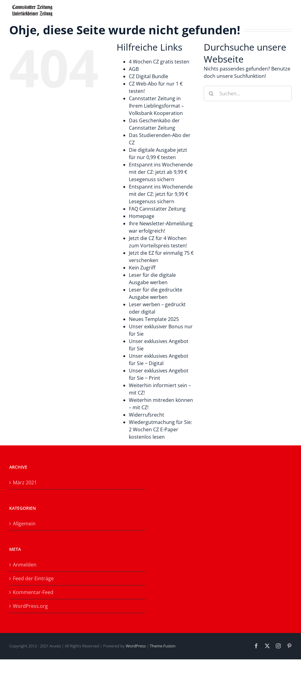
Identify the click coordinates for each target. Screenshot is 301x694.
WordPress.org (30, 606)
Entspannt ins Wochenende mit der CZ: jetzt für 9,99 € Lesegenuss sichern (161, 194)
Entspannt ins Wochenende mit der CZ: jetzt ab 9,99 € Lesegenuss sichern (161, 172)
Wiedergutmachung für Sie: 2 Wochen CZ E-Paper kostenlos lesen (160, 429)
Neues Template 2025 (154, 319)
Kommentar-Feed (33, 592)
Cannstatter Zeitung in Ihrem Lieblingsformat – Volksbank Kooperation (156, 105)
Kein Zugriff (142, 267)
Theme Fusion (163, 646)
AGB (134, 69)
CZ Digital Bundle (148, 76)
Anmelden (25, 564)
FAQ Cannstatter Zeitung (157, 208)
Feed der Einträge (33, 578)
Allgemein (24, 523)
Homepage (141, 216)
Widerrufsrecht (146, 414)
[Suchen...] (248, 93)
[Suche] (211, 93)
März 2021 (25, 482)
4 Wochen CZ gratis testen (159, 61)
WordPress (136, 646)
